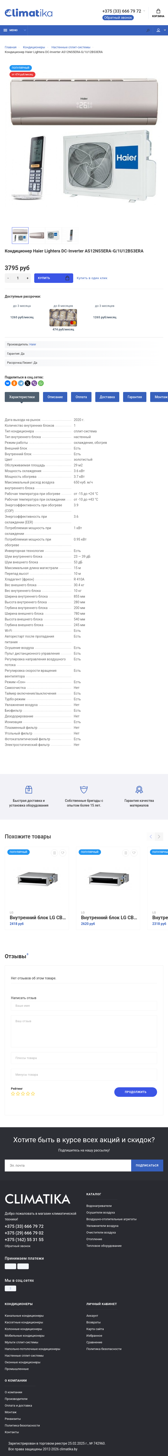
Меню (11, 30)
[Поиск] (148, 30)
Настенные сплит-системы (24, 1355)
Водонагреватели (99, 1206)
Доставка (107, 397)
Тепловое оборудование (104, 1246)
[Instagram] (10, 1288)
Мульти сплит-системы (21, 1342)
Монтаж (10, 1412)
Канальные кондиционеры (24, 1315)
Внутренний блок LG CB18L (38, 917)
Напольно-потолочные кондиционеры (32, 1349)
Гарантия (135, 397)
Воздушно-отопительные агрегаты (111, 1219)
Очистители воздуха (101, 1232)
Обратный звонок (118, 17)
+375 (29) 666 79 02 (24, 1232)
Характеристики (22, 397)
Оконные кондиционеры (22, 1362)
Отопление (94, 1239)
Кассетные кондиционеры (24, 1322)
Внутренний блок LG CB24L (109, 917)
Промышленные (17, 1369)
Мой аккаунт (158, 30)
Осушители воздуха (100, 1212)
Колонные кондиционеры (23, 1329)
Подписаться (147, 1165)
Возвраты (93, 1322)
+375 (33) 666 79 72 (121, 11)
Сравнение (94, 1342)
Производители (16, 1399)
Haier (32, 344)
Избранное (94, 1335)
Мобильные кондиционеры (24, 1335)
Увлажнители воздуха (102, 1226)
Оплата (81, 397)
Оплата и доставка (18, 1405)
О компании (13, 1392)
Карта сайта (95, 1329)
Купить (53, 278)
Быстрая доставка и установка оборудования (28, 796)
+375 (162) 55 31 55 (24, 1239)
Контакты (12, 1432)
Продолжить (135, 1092)
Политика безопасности (104, 1349)
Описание (55, 397)
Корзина (158, 13)
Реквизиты (13, 1419)
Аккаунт (92, 1315)
